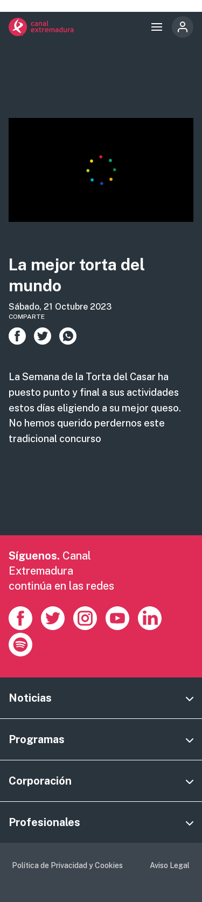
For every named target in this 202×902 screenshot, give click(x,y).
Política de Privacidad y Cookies (67, 865)
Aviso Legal (170, 865)
